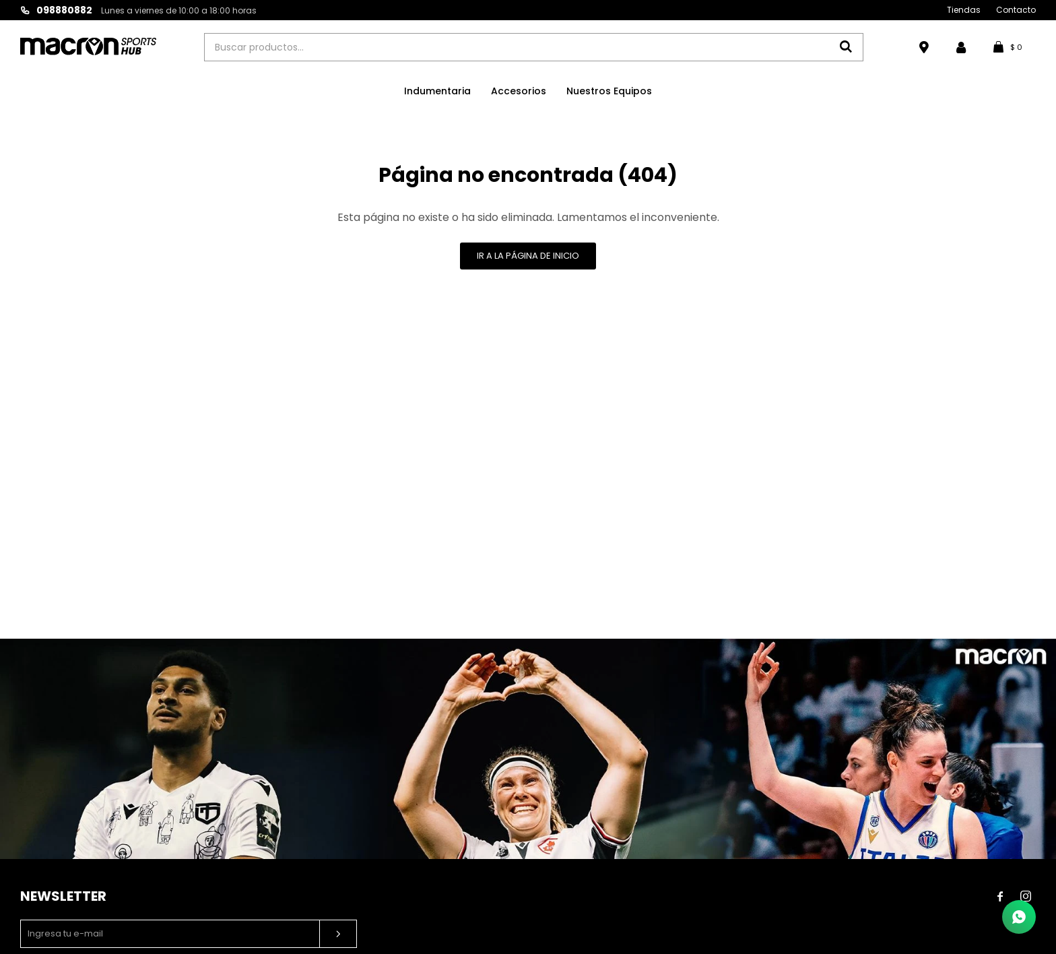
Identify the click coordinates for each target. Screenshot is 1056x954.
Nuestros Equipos (609, 91)
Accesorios (518, 91)
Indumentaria (437, 91)
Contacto (1016, 9)
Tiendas (964, 9)
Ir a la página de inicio (528, 255)
